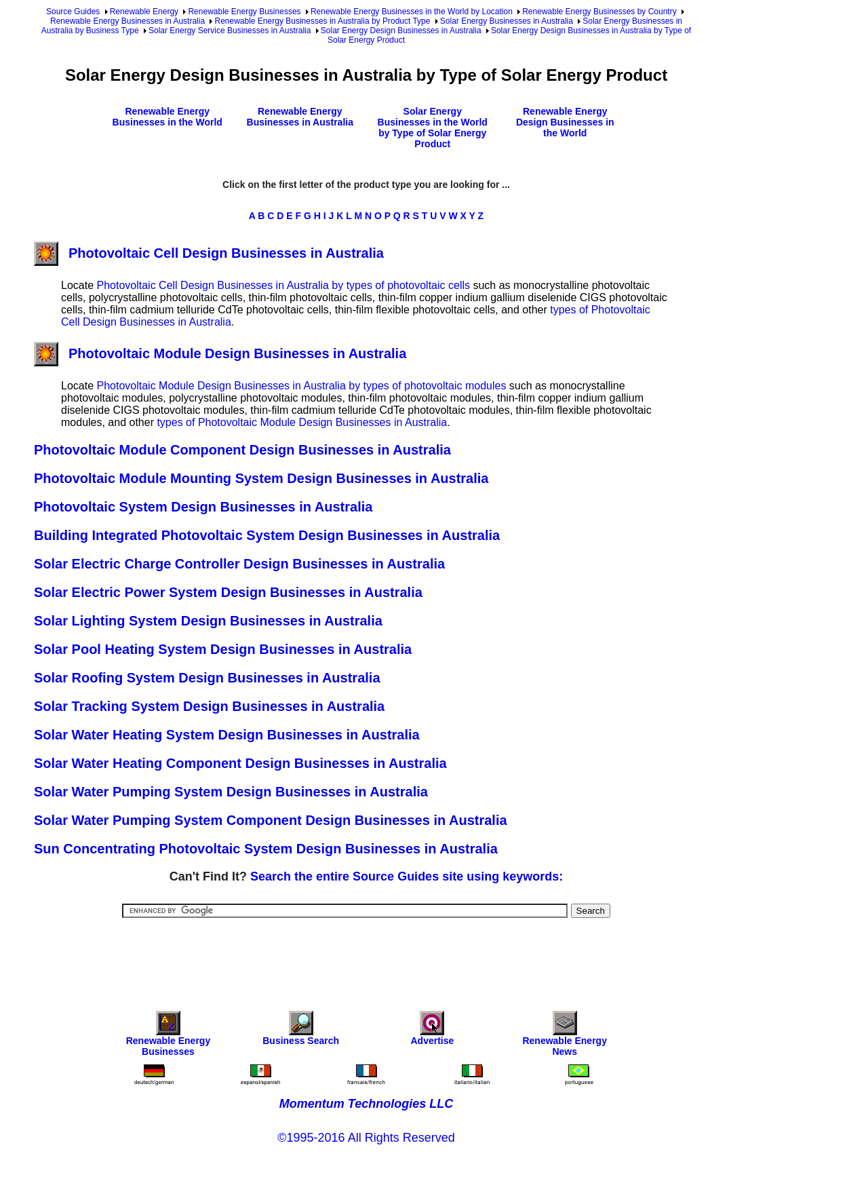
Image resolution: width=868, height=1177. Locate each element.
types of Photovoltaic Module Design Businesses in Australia (302, 422)
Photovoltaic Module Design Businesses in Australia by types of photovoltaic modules (301, 385)
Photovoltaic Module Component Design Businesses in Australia (242, 449)
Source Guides (73, 11)
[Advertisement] (366, 955)
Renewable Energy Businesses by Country (599, 11)
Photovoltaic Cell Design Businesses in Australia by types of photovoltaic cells (283, 285)
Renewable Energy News (564, 1037)
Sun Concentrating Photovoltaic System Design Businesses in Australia (266, 848)
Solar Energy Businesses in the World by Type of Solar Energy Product (433, 127)
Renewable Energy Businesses (244, 11)
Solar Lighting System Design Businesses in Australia (208, 620)
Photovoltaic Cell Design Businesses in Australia (209, 253)
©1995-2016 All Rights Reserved (365, 1137)
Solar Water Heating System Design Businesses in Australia (227, 734)
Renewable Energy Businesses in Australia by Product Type (322, 21)
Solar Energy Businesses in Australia (506, 21)
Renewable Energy (144, 11)
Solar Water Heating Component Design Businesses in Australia (240, 763)
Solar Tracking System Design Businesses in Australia (209, 706)
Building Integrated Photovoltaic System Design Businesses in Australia (267, 535)
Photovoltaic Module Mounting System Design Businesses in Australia (261, 478)
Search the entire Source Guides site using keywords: (406, 876)
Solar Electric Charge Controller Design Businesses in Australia (239, 563)
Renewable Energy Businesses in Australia (127, 21)
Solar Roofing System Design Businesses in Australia (207, 677)
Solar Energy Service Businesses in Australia (230, 30)
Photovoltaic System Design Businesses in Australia (203, 506)
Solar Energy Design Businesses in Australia (401, 30)
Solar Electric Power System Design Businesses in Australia (228, 592)
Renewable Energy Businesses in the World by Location (412, 11)
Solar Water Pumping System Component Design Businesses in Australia (270, 820)
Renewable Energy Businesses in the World (167, 117)
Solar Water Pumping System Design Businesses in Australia (231, 791)
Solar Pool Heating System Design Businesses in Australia (223, 649)
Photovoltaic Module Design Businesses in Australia (220, 353)
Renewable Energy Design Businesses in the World (565, 122)
